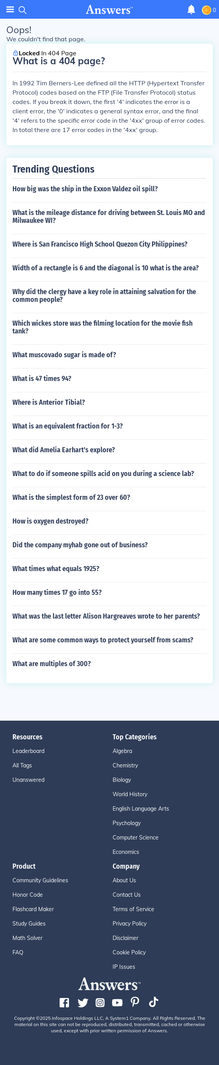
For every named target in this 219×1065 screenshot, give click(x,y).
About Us (124, 880)
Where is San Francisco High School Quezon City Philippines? (99, 244)
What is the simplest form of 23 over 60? (71, 497)
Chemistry (125, 765)
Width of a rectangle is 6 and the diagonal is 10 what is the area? (105, 268)
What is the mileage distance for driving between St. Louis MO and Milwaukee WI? (108, 216)
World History (130, 794)
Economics (126, 851)
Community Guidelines (40, 880)
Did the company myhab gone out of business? (80, 545)
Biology (122, 779)
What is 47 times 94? (41, 378)
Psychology (127, 823)
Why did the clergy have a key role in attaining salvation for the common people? (104, 295)
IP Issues (124, 966)
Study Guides (29, 923)
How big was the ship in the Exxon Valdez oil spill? (85, 189)
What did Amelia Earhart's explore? (63, 450)
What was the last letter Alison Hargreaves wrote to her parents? (106, 616)
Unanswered (28, 779)
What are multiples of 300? (51, 663)
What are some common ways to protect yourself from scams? (102, 640)
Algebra (122, 751)
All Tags (22, 765)
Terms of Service (133, 909)
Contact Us (127, 894)
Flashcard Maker (33, 909)
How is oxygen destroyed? (50, 521)
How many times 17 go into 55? (57, 592)
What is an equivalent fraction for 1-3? (67, 426)
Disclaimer (125, 938)
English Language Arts (141, 808)
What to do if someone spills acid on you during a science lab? (103, 473)
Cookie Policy (129, 952)
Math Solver (27, 938)
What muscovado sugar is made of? (64, 355)
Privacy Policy (130, 923)
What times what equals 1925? (55, 568)
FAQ (17, 952)
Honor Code (27, 894)
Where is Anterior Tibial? (48, 402)
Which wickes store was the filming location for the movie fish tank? (102, 327)
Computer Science (136, 837)
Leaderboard (28, 751)
